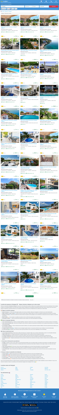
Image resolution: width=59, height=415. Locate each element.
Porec (2, 377)
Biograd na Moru (3, 368)
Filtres (8, 8)
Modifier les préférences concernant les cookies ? (29, 411)
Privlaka (31, 367)
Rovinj (2, 380)
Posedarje (31, 369)
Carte (12, 8)
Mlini (16, 385)
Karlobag (16, 369)
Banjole (2, 378)
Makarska (31, 379)
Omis (31, 383)
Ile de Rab (31, 378)
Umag (46, 378)
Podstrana (2, 385)
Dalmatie (31, 374)
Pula (30, 375)
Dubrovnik (17, 377)
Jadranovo (46, 382)
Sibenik (2, 384)
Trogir (31, 380)
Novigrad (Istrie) (18, 379)
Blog (33, 402)
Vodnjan (46, 383)
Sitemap (45, 402)
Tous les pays (41, 402)
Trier (16, 8)
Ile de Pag (46, 367)
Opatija (46, 384)
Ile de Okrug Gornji (4, 383)
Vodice (46, 380)
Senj (1, 387)
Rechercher (54, 6)
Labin (16, 378)
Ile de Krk (2, 375)
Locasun (48, 402)
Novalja (46, 387)
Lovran (46, 385)
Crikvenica (46, 375)
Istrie (16, 374)
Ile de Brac (46, 379)
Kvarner (46, 374)
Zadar (16, 367)
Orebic (31, 385)
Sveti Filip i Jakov (48, 369)
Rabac (16, 383)
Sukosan (2, 369)
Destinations (3, 8)
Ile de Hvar (17, 387)
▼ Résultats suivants (29, 296)
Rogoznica (31, 384)
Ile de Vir (2, 367)
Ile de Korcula (17, 384)
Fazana (31, 377)
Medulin (16, 375)
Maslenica (46, 368)
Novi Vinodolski (3, 379)
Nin (30, 368)
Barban (31, 387)
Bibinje (16, 368)
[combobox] (12, 6)
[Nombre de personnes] (44, 6)
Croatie (2, 374)
